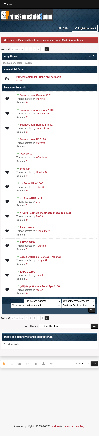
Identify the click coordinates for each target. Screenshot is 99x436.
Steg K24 (25, 168)
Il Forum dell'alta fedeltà (19, 40)
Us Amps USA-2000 (31, 183)
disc (20, 63)
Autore (28, 63)
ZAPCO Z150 (27, 271)
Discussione (10, 63)
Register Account (85, 28)
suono (19, 80)
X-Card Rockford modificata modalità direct (45, 212)
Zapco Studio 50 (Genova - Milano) (40, 256)
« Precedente (17, 49)
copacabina (42, 113)
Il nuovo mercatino (43, 40)
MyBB (31, 426)
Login (63, 28)
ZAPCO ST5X (28, 242)
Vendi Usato (62, 40)
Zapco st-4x (27, 227)
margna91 (41, 260)
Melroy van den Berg (73, 426)
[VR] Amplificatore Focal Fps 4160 (40, 286)
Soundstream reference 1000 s (38, 110)
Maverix (40, 98)
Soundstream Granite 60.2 (35, 95)
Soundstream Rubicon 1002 (36, 124)
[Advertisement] (49, 396)
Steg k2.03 (26, 154)
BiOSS (39, 216)
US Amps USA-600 (31, 198)
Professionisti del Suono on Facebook (38, 77)
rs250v (39, 289)
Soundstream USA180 (33, 139)
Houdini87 (41, 172)
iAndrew (55, 426)
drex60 (40, 275)
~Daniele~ (41, 157)
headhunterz (43, 231)
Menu (8, 4)
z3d (38, 201)
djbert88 (40, 187)
